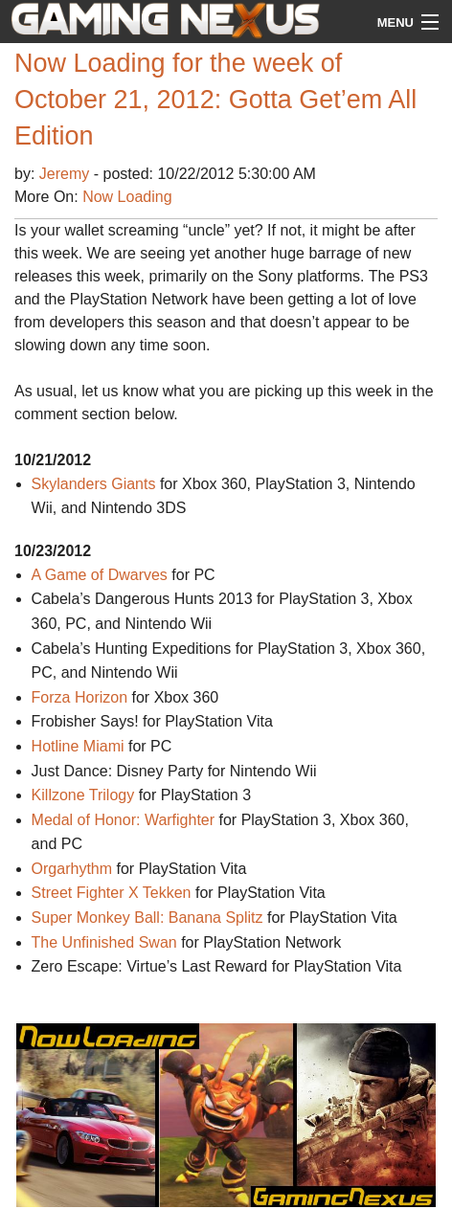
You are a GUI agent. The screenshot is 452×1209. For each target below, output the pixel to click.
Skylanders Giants (94, 484)
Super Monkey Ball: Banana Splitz (147, 917)
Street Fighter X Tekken (112, 892)
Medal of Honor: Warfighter (123, 820)
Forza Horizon (79, 697)
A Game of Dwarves (100, 575)
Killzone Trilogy (83, 795)
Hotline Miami (78, 746)
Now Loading (126, 197)
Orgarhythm (72, 869)
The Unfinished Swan (104, 942)
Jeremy (66, 174)
